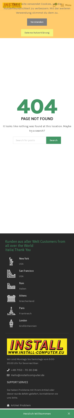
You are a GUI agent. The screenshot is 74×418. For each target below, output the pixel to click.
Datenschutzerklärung (37, 32)
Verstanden (37, 22)
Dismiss (69, 413)
